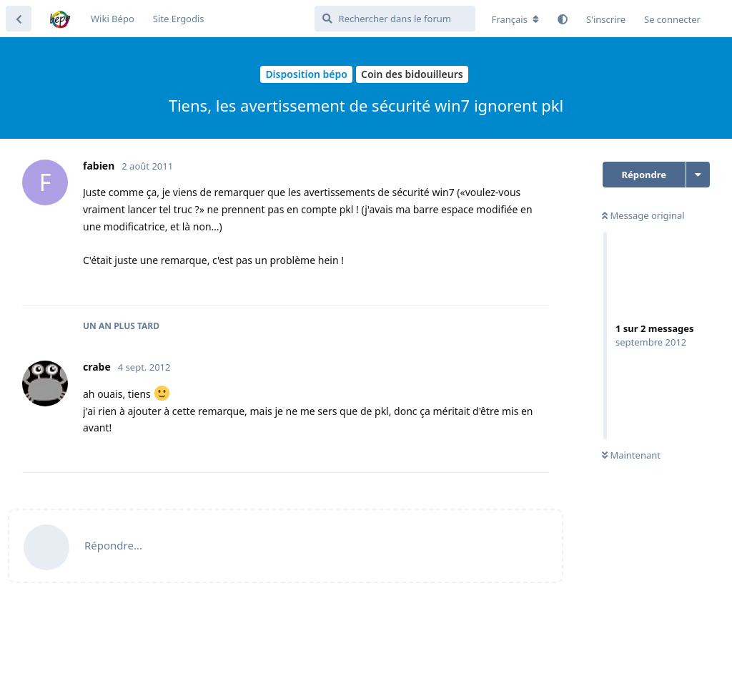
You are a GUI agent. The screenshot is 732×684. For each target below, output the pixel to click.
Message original (643, 215)
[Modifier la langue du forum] (515, 19)
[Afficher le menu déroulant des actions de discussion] (698, 174)
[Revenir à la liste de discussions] (18, 18)
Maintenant (631, 455)
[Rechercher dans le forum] (395, 18)
